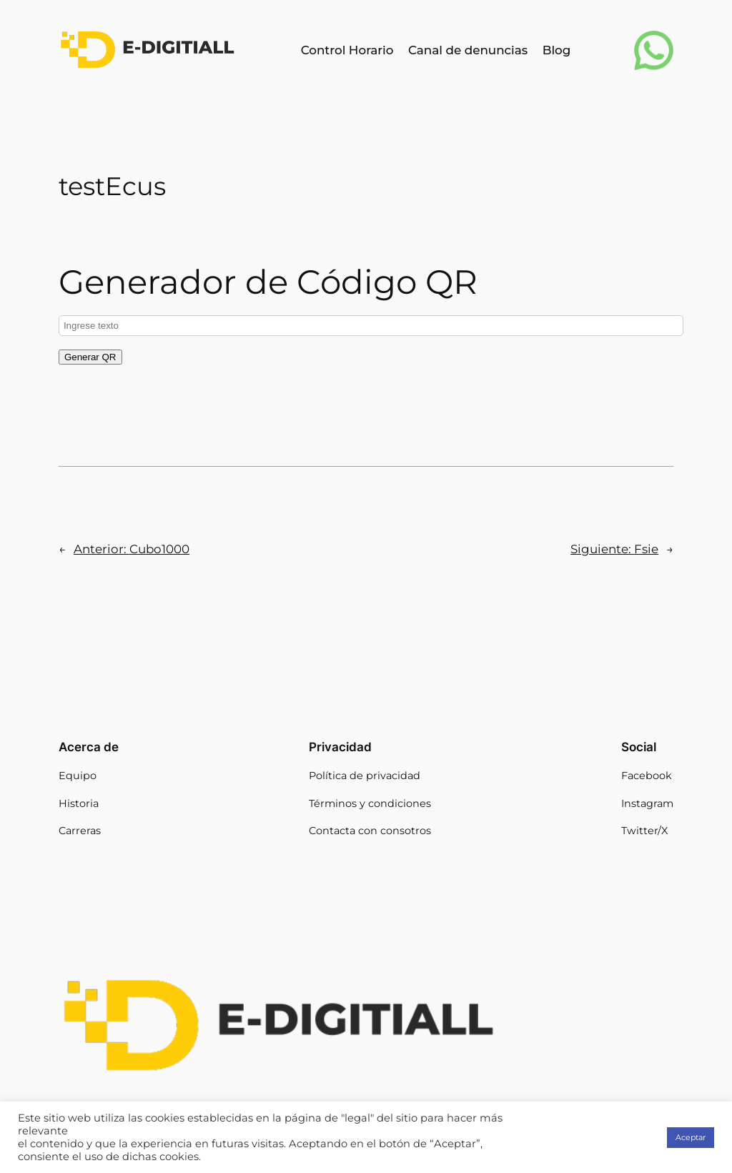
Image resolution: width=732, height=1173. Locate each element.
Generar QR (90, 357)
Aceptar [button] (691, 1137)
